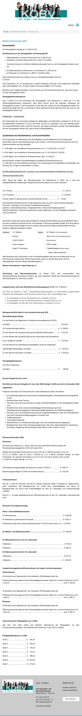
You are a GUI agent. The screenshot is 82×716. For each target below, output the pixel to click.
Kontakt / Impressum (69, 687)
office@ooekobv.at (46, 702)
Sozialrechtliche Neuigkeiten (17, 31)
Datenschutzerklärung (70, 690)
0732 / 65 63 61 (44, 697)
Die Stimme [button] (71, 699)
